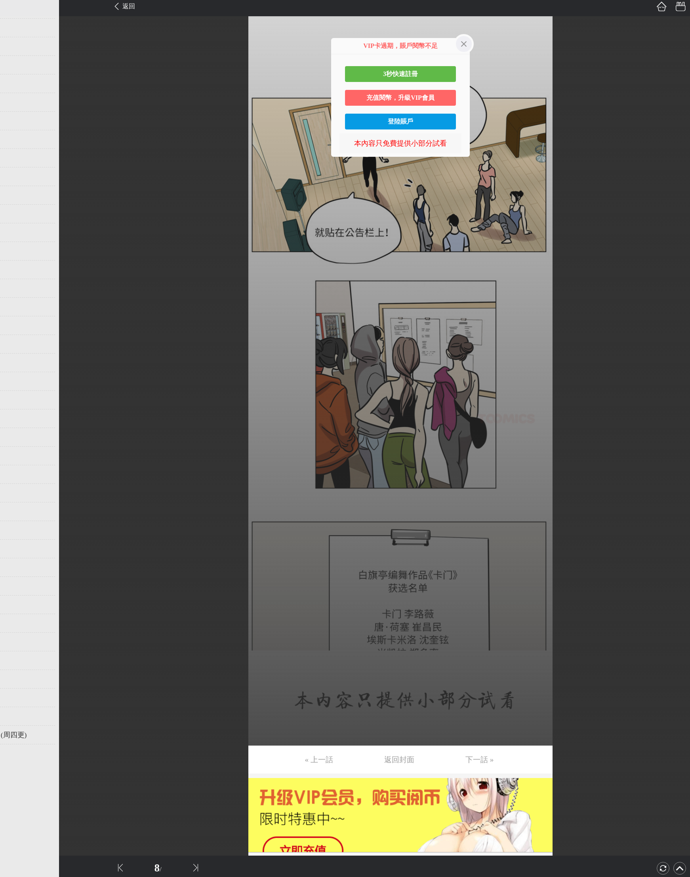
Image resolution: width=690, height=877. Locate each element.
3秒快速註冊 (400, 73)
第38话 (18, 698)
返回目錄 (26, 761)
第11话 (18, 195)
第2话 (17, 28)
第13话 (18, 232)
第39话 (18, 716)
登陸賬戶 (400, 121)
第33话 (18, 605)
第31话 (18, 567)
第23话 (18, 418)
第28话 (18, 512)
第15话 (18, 270)
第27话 (18, 493)
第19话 (18, 344)
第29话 (18, 530)
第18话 (18, 325)
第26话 (18, 474)
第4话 (17, 65)
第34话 (18, 623)
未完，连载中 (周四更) (43, 735)
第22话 (18, 400)
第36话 (18, 660)
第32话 (18, 586)
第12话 (18, 214)
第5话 (17, 84)
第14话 (18, 251)
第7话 (17, 121)
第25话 (18, 456)
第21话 (18, 381)
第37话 (18, 679)
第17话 (18, 307)
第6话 (17, 102)
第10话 (18, 177)
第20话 (18, 363)
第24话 (18, 437)
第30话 (18, 549)
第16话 (18, 288)
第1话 (17, 9)
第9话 (17, 158)
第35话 (18, 642)
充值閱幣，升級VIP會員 (400, 97)
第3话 (17, 46)
